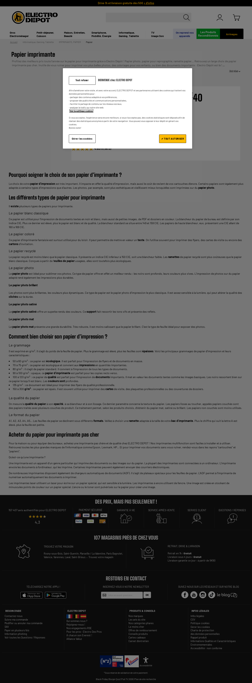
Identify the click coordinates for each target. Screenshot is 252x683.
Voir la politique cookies (81, 111)
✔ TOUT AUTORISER (172, 138)
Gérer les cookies (82, 138)
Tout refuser (82, 80)
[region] (127, 108)
